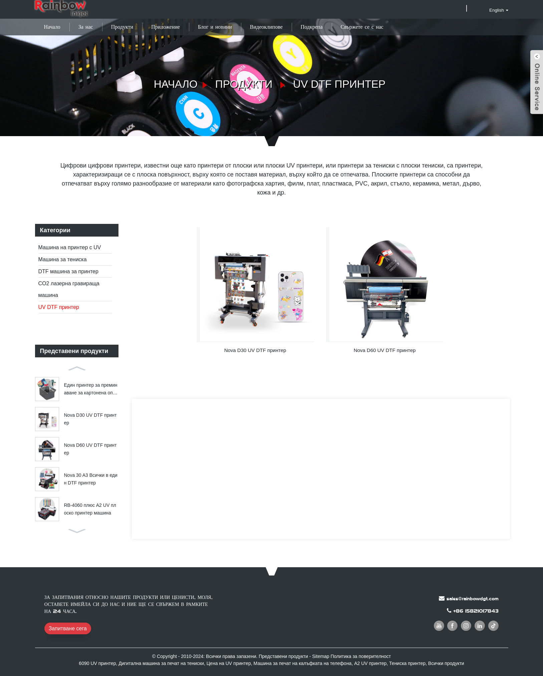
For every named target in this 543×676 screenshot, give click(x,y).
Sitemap (320, 656)
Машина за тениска (62, 259)
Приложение (165, 27)
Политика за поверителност (361, 656)
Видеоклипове (266, 27)
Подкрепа (312, 27)
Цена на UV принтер (229, 663)
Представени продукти (283, 656)
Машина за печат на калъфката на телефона (303, 663)
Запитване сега (68, 628)
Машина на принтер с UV (69, 247)
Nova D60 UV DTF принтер (90, 448)
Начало (52, 27)
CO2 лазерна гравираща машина (68, 289)
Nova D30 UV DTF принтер (90, 418)
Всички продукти (446, 663)
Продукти (122, 27)
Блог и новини (215, 27)
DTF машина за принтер (68, 271)
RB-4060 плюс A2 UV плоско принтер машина (90, 508)
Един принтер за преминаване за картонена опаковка (90, 389)
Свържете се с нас (362, 27)
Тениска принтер (407, 663)
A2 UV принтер (370, 663)
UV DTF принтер (339, 84)
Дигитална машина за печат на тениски (161, 663)
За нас (85, 27)
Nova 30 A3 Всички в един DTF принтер (90, 478)
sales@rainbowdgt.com (473, 598)
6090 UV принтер (97, 663)
